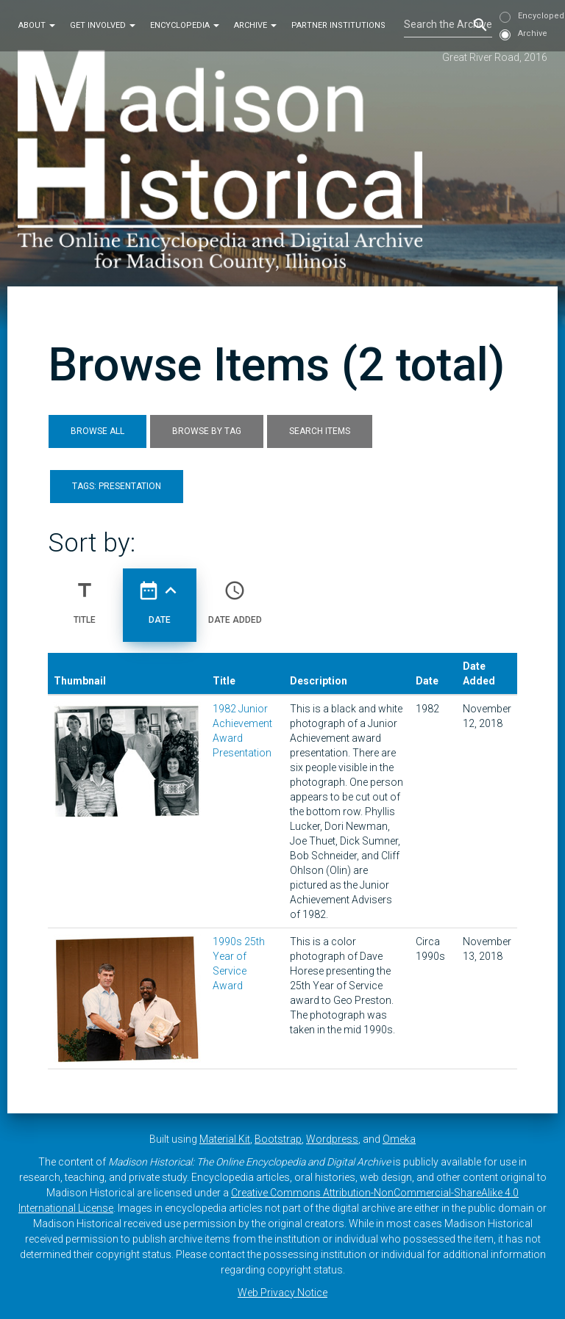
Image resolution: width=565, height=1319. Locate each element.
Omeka (399, 1139)
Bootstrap (278, 1139)
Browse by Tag (206, 431)
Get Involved (102, 24)
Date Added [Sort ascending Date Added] (235, 596)
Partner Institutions (338, 24)
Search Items (319, 431)
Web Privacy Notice (282, 1292)
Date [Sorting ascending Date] (160, 596)
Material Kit (224, 1139)
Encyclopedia (184, 24)
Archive (255, 24)
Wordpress (332, 1139)
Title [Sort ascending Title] (85, 596)
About (36, 24)
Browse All (97, 431)
